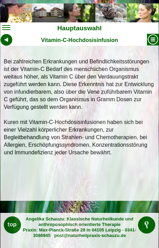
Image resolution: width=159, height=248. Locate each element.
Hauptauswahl (52, 29)
